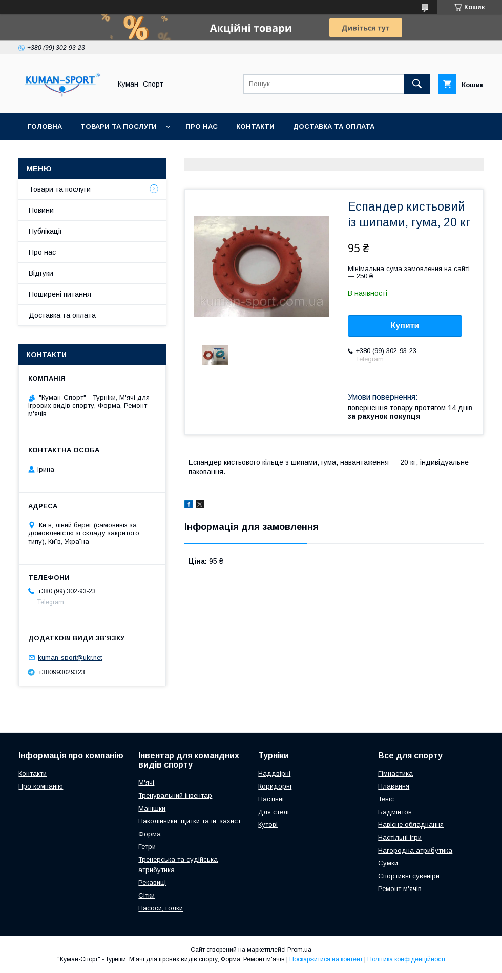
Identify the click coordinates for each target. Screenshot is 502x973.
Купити (405, 325)
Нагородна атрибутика (415, 850)
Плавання (393, 786)
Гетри (147, 847)
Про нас (201, 126)
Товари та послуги (118, 126)
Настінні (271, 799)
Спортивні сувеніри (409, 876)
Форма (149, 834)
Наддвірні (274, 773)
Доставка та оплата (333, 126)
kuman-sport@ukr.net (70, 657)
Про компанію (40, 786)
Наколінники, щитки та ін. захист (189, 821)
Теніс (386, 799)
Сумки (388, 863)
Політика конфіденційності (406, 959)
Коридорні (274, 786)
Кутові (268, 825)
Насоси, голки (160, 908)
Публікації (45, 231)
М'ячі (146, 782)
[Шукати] (417, 84)
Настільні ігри (400, 837)
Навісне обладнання (411, 825)
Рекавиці (152, 882)
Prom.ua (299, 950)
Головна (45, 126)
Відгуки (41, 273)
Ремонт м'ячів (400, 889)
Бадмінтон (395, 812)
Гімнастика (395, 773)
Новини (41, 210)
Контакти (255, 126)
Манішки (151, 808)
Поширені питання (60, 294)
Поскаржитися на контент (326, 959)
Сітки (146, 895)
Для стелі (273, 812)
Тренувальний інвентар (175, 795)
